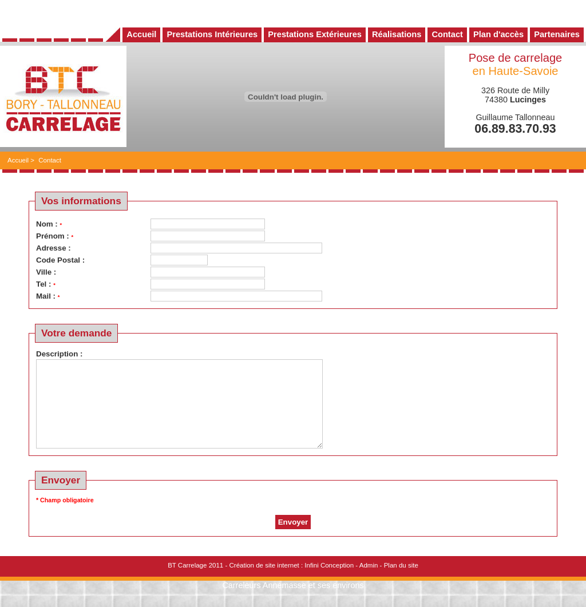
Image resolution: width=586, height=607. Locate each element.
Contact (49, 160)
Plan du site (401, 582)
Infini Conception (329, 582)
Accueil (18, 160)
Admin (368, 582)
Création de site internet (264, 582)
